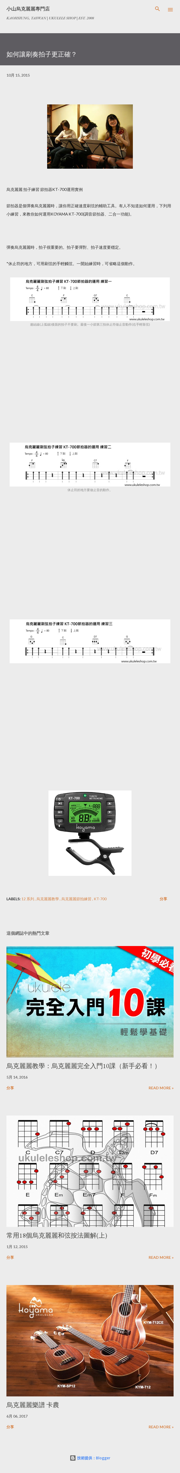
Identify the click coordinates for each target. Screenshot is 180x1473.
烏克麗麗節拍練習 (76, 898)
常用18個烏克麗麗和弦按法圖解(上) (56, 1235)
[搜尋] (157, 9)
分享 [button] (163, 898)
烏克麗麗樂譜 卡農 (32, 1405)
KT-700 (100, 898)
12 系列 (28, 898)
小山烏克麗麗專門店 (28, 9)
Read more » (161, 1088)
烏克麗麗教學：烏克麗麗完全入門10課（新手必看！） (83, 1066)
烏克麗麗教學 (48, 898)
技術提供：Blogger (90, 1457)
